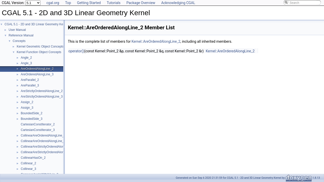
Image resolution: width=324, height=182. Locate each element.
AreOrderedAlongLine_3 (37, 74)
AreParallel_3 (30, 85)
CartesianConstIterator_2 (38, 124)
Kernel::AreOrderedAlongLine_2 (155, 41)
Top (68, 3)
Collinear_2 (28, 163)
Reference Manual (21, 35)
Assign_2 (27, 102)
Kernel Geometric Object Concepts (40, 46)
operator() (76, 51)
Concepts (19, 41)
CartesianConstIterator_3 (38, 130)
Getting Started (89, 3)
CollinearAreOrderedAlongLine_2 (43, 135)
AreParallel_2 (30, 80)
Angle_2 (26, 57)
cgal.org (52, 3)
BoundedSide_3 (31, 119)
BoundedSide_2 (31, 113)
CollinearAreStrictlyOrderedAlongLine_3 (48, 152)
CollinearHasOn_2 (33, 158)
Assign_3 (27, 107)
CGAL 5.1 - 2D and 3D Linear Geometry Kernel (36, 24)
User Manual (17, 30)
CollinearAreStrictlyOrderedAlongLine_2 (48, 146)
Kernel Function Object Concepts (39, 52)
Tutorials (113, 3)
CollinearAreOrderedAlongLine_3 (43, 141)
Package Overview (140, 3)
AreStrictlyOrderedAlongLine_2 (42, 91)
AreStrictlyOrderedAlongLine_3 (42, 96)
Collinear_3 (28, 169)
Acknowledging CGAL (178, 3)
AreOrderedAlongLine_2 (37, 69)
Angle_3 (26, 63)
